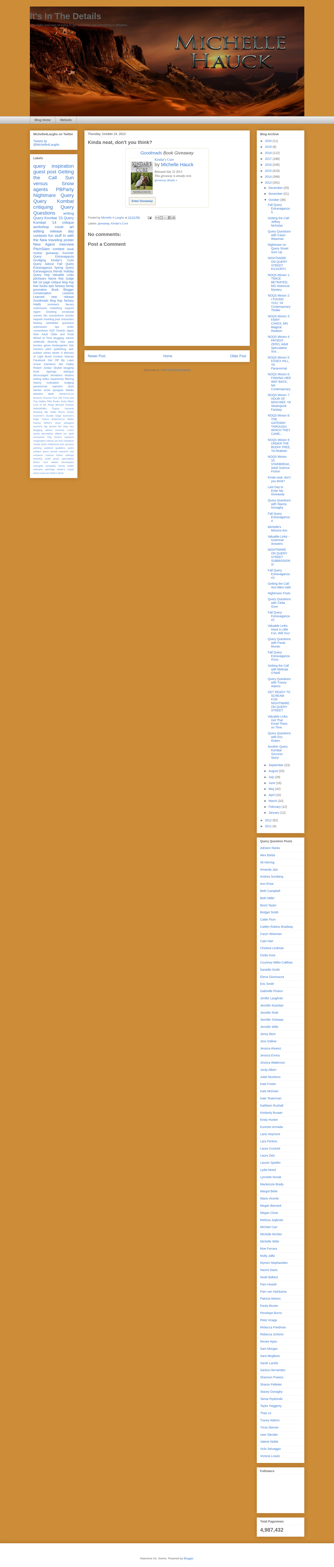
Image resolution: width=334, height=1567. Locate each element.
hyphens (69, 437)
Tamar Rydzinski (271, 1399)
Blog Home (43, 120)
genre (47, 345)
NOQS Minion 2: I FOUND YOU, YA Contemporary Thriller (279, 303)
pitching (37, 448)
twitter (70, 466)
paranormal (40, 386)
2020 (268, 141)
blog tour (68, 426)
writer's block (57, 473)
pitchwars (39, 278)
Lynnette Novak (270, 1177)
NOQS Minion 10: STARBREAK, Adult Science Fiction (279, 464)
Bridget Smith (269, 912)
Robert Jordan (42, 367)
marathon (68, 440)
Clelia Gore (268, 955)
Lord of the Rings (43, 404)
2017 (268, 159)
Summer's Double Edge (47, 415)
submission (40, 326)
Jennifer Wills (269, 1027)
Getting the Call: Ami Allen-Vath (279, 585)
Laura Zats (267, 1155)
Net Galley (66, 364)
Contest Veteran (63, 356)
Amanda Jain (269, 869)
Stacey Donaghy (271, 1391)
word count (39, 473)
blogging (68, 367)
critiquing (43, 207)
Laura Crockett (270, 1148)
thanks (70, 390)
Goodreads (151, 152)
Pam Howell (268, 1284)
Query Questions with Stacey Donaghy (279, 504)
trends (61, 466)
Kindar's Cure (164, 159)
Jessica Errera (270, 1055)
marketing (56, 308)
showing (37, 458)
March (273, 801)
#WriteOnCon (66, 394)
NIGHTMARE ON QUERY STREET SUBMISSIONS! (279, 557)
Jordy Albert (67, 401)
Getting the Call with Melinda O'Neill (278, 669)
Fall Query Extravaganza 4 (279, 517)
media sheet (40, 444)
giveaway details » (166, 180)
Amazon (37, 397)
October (274, 200)
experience (57, 379)
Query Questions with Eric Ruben (279, 736)
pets (62, 444)
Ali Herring (267, 862)
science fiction (54, 455)
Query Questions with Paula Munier (279, 642)
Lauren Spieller (270, 1162)
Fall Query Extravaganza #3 (279, 574)
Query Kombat (53, 201)
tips (57, 326)
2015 (268, 171)
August (274, 771)
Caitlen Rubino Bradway (276, 926)
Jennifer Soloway (272, 1019)
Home (167, 356)
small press (52, 458)
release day (62, 231)
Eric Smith (267, 984)
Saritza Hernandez (273, 1370)
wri (47, 473)
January (274, 812)
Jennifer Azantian (272, 1005)
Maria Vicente (269, 1198)
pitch (48, 349)
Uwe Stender (269, 1434)
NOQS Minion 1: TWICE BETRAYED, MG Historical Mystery (279, 282)
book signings (45, 371)
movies (69, 315)
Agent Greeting (45, 311)
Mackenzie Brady (272, 1184)
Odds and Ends (62, 334)
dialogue (68, 371)
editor (45, 379)
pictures (69, 444)
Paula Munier (269, 1305)
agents (40, 189)
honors (58, 437)
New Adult (40, 334)
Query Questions (53, 210)
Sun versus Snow (53, 180)
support (69, 308)
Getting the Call (53, 174)
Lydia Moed (268, 1170)
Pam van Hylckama (273, 1291)
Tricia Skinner (269, 1427)
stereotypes (67, 462)
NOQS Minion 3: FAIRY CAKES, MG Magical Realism (279, 323)
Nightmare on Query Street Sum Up (278, 248)
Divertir (61, 330)
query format (50, 451)
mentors (38, 349)
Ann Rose (267, 883)
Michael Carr (268, 1227)
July (272, 777)
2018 (268, 153)
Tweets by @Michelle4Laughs (46, 142)
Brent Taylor (268, 905)
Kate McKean (269, 1091)
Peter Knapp (268, 1320)
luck (60, 440)
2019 (268, 147)
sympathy (51, 466)
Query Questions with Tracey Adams (279, 682)
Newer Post (97, 356)
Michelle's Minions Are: (278, 528)
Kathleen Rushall (271, 1105)
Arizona (47, 397)
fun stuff (55, 236)
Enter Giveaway (142, 201)
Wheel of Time (42, 338)
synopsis (58, 390)
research (63, 451)
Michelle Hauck (177, 164)
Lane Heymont (270, 1134)
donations (57, 375)
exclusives (39, 437)
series (47, 352)
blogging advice (43, 430)
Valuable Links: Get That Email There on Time (278, 722)
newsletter (52, 323)
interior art (52, 440)
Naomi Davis (268, 1270)
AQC (52, 330)
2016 (268, 164)
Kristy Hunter (269, 1119)
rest (72, 451)
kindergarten (60, 345)
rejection (57, 386)
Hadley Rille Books (49, 401)
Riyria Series (66, 412)
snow (47, 390)
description (47, 433)
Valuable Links (63, 275)
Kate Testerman (271, 1098)
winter (56, 352)
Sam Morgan (269, 1348)
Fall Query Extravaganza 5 (279, 208)
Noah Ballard (269, 1277)
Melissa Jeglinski (271, 1220)
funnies (37, 345)
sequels (38, 319)
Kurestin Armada (271, 1127)
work (51, 393)
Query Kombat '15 (48, 218)
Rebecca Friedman (273, 1327)
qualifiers (60, 448)
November (276, 193)
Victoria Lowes (270, 1456)
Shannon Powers (272, 1377)
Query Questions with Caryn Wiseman (279, 235)
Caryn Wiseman (271, 934)
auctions (38, 426)
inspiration (62, 166)
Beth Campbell (270, 891)
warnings (50, 469)
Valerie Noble (269, 1441)
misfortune (53, 444)
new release (62, 297)
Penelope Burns (271, 1313)
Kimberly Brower (271, 1112)
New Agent (44, 244)
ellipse (58, 433)
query (39, 166)
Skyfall (57, 367)
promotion (40, 289)
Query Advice (43, 264)
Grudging (39, 260)
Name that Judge (61, 278)
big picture (50, 426)
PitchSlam (41, 249)
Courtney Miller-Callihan (276, 962)
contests (40, 236)
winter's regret (65, 469)
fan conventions (54, 315)
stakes (54, 462)
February (275, 806)
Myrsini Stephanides (274, 1263)
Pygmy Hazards (63, 408)
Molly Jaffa (267, 1256)
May (272, 789)
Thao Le (265, 1413)
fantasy (37, 323)
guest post (44, 171)
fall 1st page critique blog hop (53, 282)
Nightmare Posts (279, 593)
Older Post (238, 356)
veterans (38, 469)
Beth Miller (267, 898)
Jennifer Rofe (269, 1012)
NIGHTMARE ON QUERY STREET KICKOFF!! (277, 263)
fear (36, 286)
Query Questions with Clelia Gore (279, 602)
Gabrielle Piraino (271, 991)
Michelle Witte (269, 1241)
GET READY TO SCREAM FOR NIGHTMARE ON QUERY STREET (279, 701)
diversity (53, 341)
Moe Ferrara (268, 1248)
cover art (64, 227)
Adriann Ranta (270, 848)
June (272, 783)
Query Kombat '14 (53, 220)
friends (57, 271)
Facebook (39, 360)
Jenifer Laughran (271, 998)
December (276, 188)
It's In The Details (65, 16)
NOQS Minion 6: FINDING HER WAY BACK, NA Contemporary (279, 382)
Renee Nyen (268, 1341)
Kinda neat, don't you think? (279, 479)
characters (67, 319)
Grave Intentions (44, 364)
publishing (60, 349)
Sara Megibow (270, 1356)
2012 (268, 820)
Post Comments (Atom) (175, 370)
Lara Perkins (268, 1141)
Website (66, 120)
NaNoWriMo (40, 408)
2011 (268, 826)
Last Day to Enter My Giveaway (276, 490)
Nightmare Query (53, 195)
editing (38, 231)
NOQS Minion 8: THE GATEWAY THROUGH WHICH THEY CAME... (279, 425)
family (70, 286)
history (37, 382)
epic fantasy (57, 286)
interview (66, 244)
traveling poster (61, 240)
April (272, 795)
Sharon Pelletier (271, 1384)
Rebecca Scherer (272, 1334)
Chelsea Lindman (272, 948)
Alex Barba (267, 855)
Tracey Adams (270, 1420)
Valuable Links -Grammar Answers (278, 540)
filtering (69, 379)
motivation (52, 382)
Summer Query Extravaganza (53, 254)
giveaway (103, 223)
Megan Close (269, 1213)
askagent (69, 423)
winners (38, 393)
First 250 (57, 397)
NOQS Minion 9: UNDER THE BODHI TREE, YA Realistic (279, 445)
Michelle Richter (271, 1234)
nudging (69, 382)
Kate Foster (268, 1084)
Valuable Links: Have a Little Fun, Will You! (279, 629)
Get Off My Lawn (61, 360)
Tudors (45, 419)
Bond (48, 356)
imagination (39, 440)
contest (58, 249)
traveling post (52, 319)
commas (59, 430)
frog (49, 437)
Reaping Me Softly (44, 412)
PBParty (65, 189)
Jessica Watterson (272, 1062)
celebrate (39, 341)
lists (71, 345)
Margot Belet (268, 1191)
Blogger (188, 1558)
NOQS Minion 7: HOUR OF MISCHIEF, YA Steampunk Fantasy (279, 402)
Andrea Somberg (271, 876)
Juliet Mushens (270, 1077)
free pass (67, 341)
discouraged (40, 375)
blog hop (56, 300)
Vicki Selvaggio (270, 1449)
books (43, 286)
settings (69, 455)
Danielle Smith (270, 969)
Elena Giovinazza (272, 977)
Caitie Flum (268, 919)
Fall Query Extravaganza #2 (279, 616)
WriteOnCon (58, 419)
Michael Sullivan (64, 404)
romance (38, 455)
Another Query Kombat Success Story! (278, 752)
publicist (48, 448)
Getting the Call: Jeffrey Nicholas (278, 221)
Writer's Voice (52, 423)
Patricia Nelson (270, 1298)
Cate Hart (266, 941)
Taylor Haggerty (271, 1406)
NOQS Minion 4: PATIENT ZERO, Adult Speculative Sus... (279, 344)
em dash (68, 433)
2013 (268, 182)
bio (60, 426)
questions (68, 323)
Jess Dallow (268, 1041)
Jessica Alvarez (270, 1048)
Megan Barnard (270, 1205)
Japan (70, 330)
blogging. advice (63, 338)
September (276, 765)
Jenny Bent (268, 1034)
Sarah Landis (269, 1363)
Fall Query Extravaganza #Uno (279, 656)
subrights (38, 466)
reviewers (53, 304)
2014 (268, 176)
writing (68, 213)
